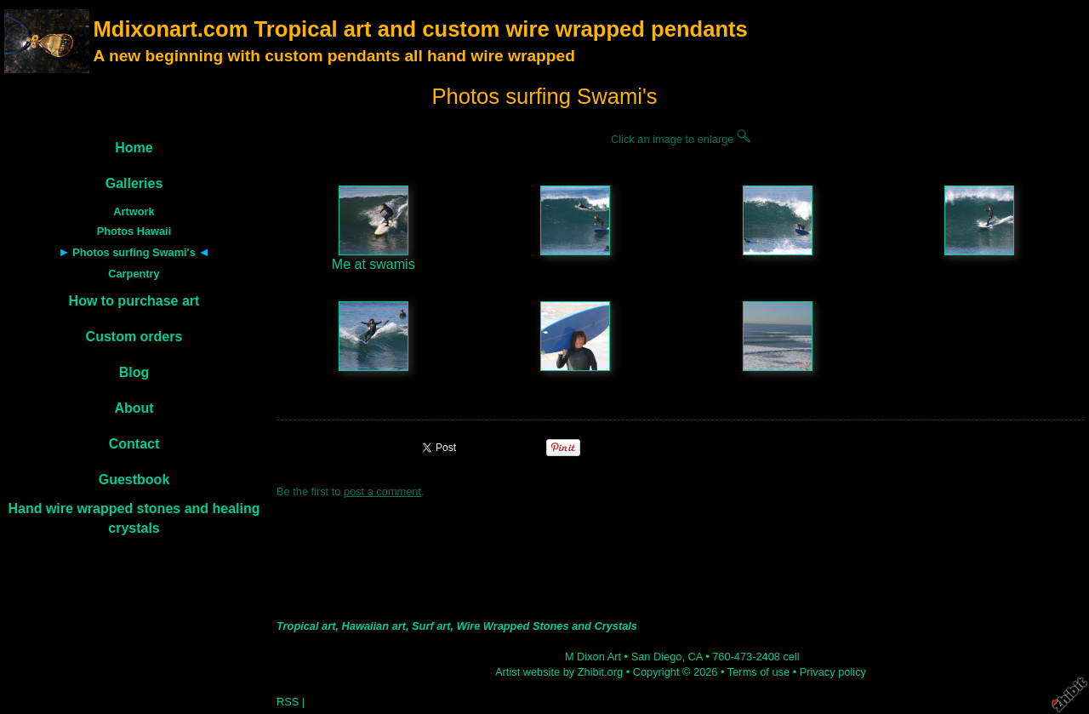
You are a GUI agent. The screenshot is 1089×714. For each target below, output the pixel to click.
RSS (288, 701)
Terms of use (758, 671)
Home (133, 147)
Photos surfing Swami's (134, 252)
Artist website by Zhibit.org (559, 671)
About (133, 408)
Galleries (134, 183)
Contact (134, 444)
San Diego (656, 656)
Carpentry (133, 273)
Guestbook (134, 479)
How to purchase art (134, 301)
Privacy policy (833, 671)
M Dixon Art (593, 656)
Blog (134, 372)
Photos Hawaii (134, 231)
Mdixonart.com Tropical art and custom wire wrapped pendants (420, 29)
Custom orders (134, 336)
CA (695, 656)
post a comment (382, 491)
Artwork (133, 211)
